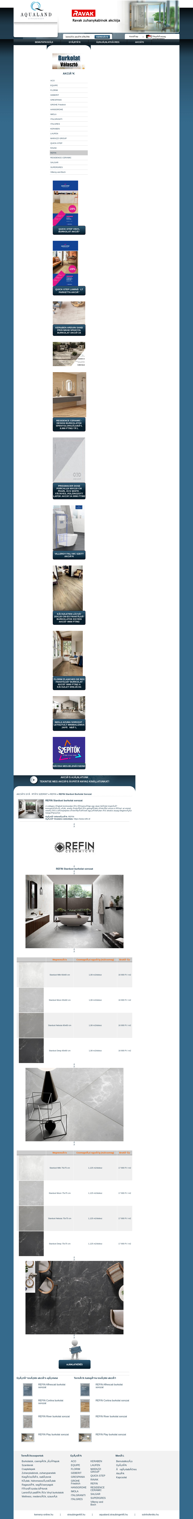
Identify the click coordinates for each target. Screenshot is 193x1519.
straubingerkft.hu (76, 1514)
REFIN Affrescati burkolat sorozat (41, 1389)
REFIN (53, 153)
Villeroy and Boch (58, 172)
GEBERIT (54, 95)
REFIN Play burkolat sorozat (43, 1437)
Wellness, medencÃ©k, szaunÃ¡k (39, 1496)
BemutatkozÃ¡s (124, 1461)
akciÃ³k (139, 42)
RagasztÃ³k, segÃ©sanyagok (37, 1484)
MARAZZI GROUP (58, 138)
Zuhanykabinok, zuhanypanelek (39, 1473)
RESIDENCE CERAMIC (60, 158)
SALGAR (54, 162)
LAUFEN (54, 133)
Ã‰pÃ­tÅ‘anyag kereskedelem (159, 36)
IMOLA (53, 114)
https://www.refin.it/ (82, 819)
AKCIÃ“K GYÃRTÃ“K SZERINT (32, 794)
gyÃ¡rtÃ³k (75, 42)
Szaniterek (27, 1465)
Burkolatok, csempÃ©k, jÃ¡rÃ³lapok (40, 1461)
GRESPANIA (56, 100)
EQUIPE (54, 85)
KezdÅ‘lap (133, 36)
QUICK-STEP (56, 143)
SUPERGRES (56, 167)
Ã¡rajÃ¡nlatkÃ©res (107, 42)
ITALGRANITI (56, 119)
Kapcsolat (121, 1477)
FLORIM (54, 90)
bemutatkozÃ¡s (44, 42)
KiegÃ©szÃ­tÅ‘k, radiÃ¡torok (36, 1477)
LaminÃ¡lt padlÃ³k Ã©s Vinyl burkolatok (43, 1492)
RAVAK (53, 148)
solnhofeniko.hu (150, 1514)
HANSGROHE (56, 109)
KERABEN (55, 129)
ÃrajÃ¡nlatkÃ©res (126, 1469)
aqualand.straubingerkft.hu (113, 1514)
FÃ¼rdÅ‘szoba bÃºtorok (34, 1488)
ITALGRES (55, 124)
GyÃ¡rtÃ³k (121, 1465)
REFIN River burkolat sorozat (43, 1421)
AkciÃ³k (120, 1473)
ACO (52, 80)
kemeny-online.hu (43, 1514)
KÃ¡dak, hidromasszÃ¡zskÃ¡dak (39, 1481)
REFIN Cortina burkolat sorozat (40, 1405)
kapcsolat (32, 48)
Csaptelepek (28, 1469)
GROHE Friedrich (58, 105)
